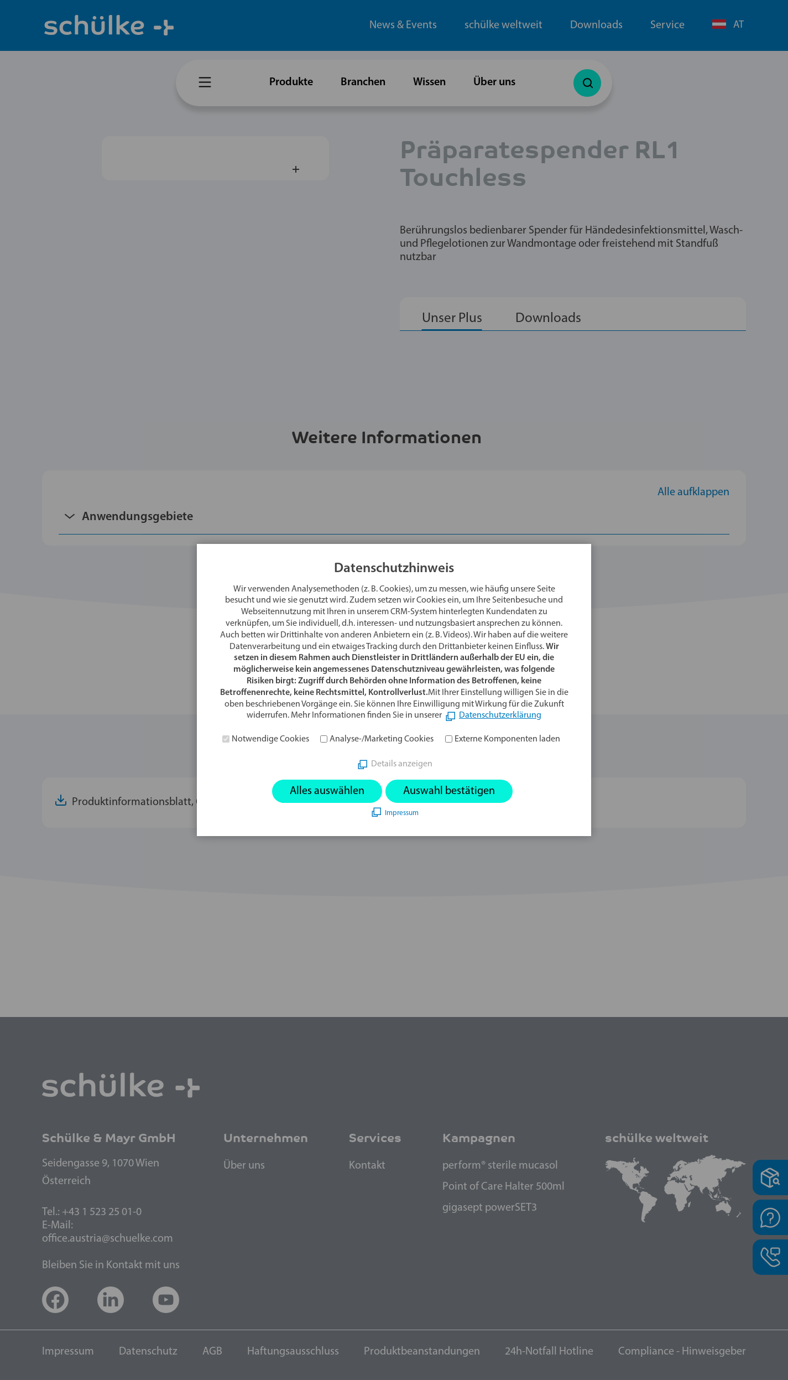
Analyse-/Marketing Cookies (382, 739)
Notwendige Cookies (270, 739)
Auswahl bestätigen (449, 791)
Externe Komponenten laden (507, 739)
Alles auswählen (327, 791)
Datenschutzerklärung (500, 715)
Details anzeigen (401, 764)
